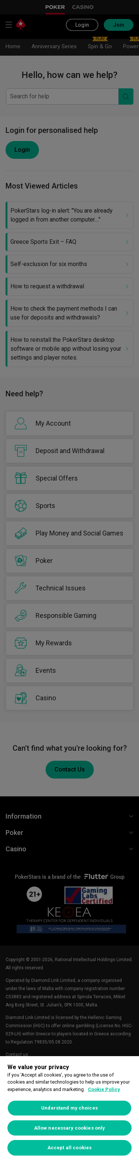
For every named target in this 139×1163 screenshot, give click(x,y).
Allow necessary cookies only (69, 1128)
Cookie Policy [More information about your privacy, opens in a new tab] (104, 1089)
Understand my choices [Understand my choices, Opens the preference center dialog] (69, 1108)
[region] (69, 1109)
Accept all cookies (69, 1147)
